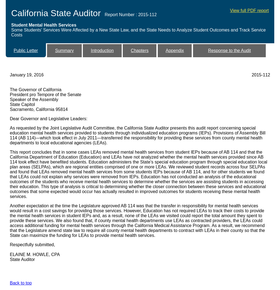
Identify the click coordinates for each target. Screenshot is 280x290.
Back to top (21, 283)
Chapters (139, 50)
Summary (64, 50)
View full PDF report (249, 10)
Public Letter (26, 50)
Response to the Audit (229, 50)
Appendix (175, 50)
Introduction (102, 50)
